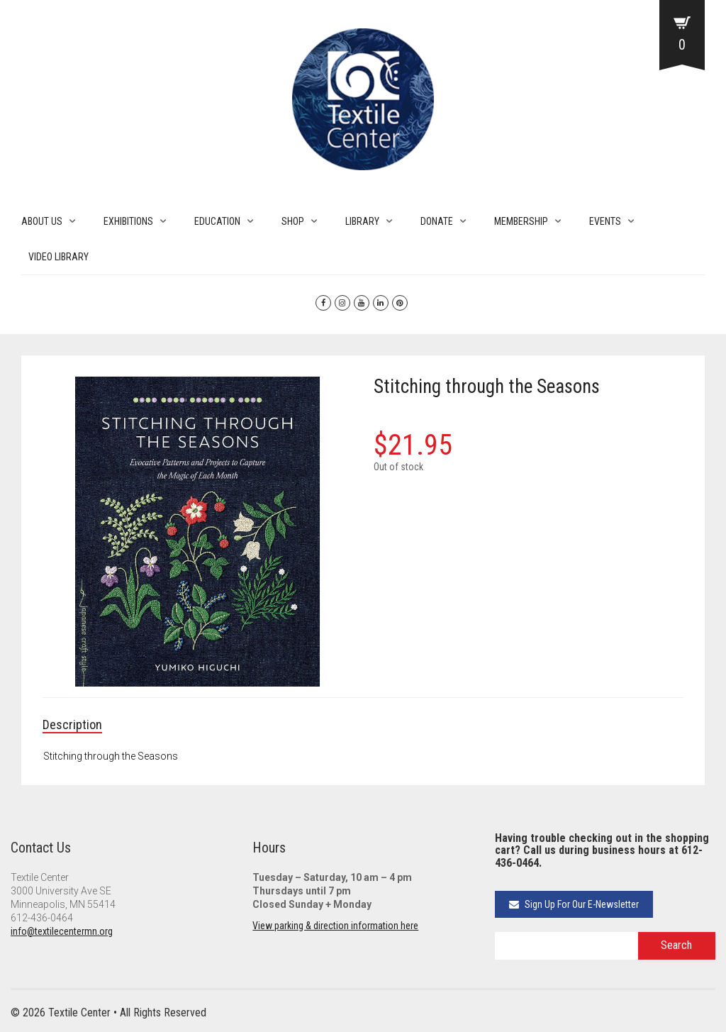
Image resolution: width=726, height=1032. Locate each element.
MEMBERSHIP (521, 221)
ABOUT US (41, 221)
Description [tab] (72, 724)
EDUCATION (217, 221)
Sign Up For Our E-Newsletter (574, 904)
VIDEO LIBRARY (58, 256)
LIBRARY (362, 221)
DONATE (436, 221)
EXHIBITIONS (128, 221)
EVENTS (605, 221)
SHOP (292, 221)
